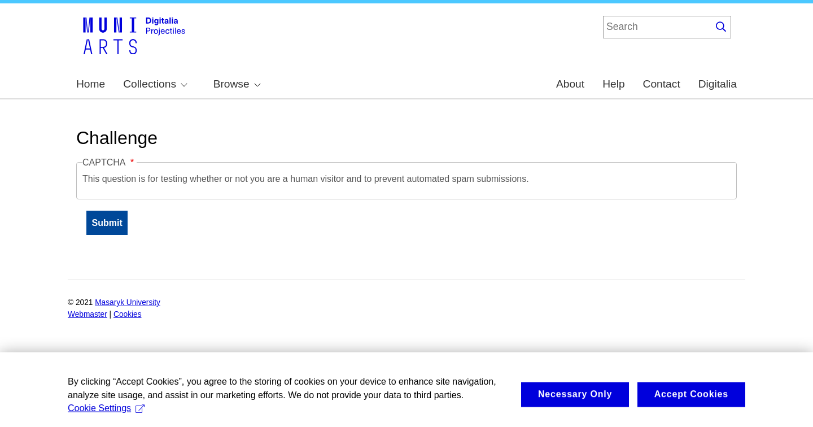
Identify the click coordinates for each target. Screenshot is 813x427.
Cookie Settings (106, 416)
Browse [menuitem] (237, 84)
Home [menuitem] (90, 84)
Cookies (127, 314)
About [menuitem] (570, 84)
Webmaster (87, 314)
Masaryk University (127, 302)
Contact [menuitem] (661, 84)
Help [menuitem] (613, 84)
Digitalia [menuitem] (717, 84)
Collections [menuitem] (155, 84)
